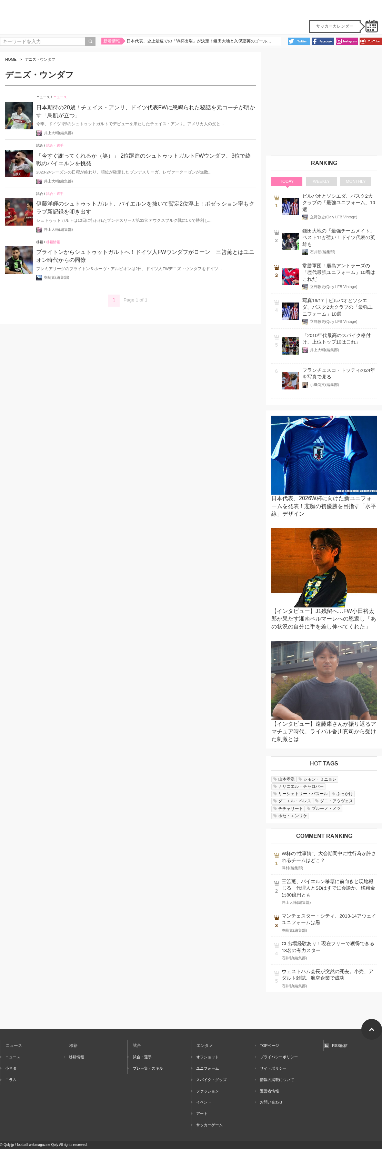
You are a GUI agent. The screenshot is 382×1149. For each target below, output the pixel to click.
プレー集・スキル (145, 1068)
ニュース (43, 97)
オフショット (205, 1057)
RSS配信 (336, 1045)
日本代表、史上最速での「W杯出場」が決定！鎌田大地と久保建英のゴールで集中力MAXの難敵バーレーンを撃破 (200, 42)
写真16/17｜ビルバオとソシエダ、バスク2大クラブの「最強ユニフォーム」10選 (337, 307)
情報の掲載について (274, 1080)
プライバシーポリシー (276, 1057)
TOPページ (267, 1045)
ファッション (205, 1091)
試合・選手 (54, 145)
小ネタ (8, 1068)
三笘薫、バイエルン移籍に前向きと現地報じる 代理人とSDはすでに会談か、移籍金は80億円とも (328, 888)
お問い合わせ (269, 1102)
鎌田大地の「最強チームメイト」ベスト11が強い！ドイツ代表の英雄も (338, 237)
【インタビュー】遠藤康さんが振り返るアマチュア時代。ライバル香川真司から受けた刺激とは (323, 731)
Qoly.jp (8, 1145)
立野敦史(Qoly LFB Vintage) (333, 217)
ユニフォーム (205, 1068)
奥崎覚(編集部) (56, 277)
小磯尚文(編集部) (324, 385)
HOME (11, 59)
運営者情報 (267, 1091)
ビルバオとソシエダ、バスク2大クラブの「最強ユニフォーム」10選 (338, 203)
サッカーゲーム (207, 1125)
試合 (39, 145)
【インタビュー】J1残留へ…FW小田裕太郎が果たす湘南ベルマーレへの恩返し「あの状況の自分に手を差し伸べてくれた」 (323, 619)
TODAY (287, 181)
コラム (8, 1080)
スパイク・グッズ (209, 1080)
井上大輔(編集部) (58, 133)
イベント (201, 1102)
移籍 (39, 242)
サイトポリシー (270, 1068)
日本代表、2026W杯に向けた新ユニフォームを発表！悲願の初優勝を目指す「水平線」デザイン (323, 506)
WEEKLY (321, 181)
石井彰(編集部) (322, 252)
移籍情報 (53, 242)
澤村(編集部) (292, 868)
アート (199, 1113)
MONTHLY (356, 181)
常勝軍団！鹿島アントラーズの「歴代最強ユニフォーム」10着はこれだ (338, 272)
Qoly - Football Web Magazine (191, 17)
